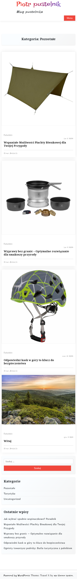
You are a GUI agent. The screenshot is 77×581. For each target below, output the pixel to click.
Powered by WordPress (17, 575)
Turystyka (9, 493)
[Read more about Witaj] (38, 399)
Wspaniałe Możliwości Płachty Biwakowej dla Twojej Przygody (35, 144)
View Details (10, 153)
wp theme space (63, 575)
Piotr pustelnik (38, 4)
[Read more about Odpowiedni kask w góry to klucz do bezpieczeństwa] (38, 306)
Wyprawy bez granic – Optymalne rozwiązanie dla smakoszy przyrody (36, 253)
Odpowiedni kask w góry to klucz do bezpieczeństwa (29, 362)
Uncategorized (12, 499)
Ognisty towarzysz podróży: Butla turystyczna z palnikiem (38, 548)
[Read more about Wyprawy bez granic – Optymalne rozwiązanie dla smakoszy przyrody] (38, 197)
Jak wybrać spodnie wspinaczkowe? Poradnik (30, 518)
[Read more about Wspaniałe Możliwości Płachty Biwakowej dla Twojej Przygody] (38, 89)
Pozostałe (8, 135)
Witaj (7, 441)
